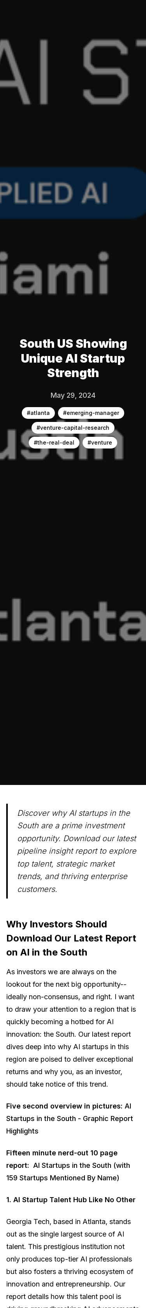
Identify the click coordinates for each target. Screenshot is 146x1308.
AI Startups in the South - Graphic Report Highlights (69, 1118)
